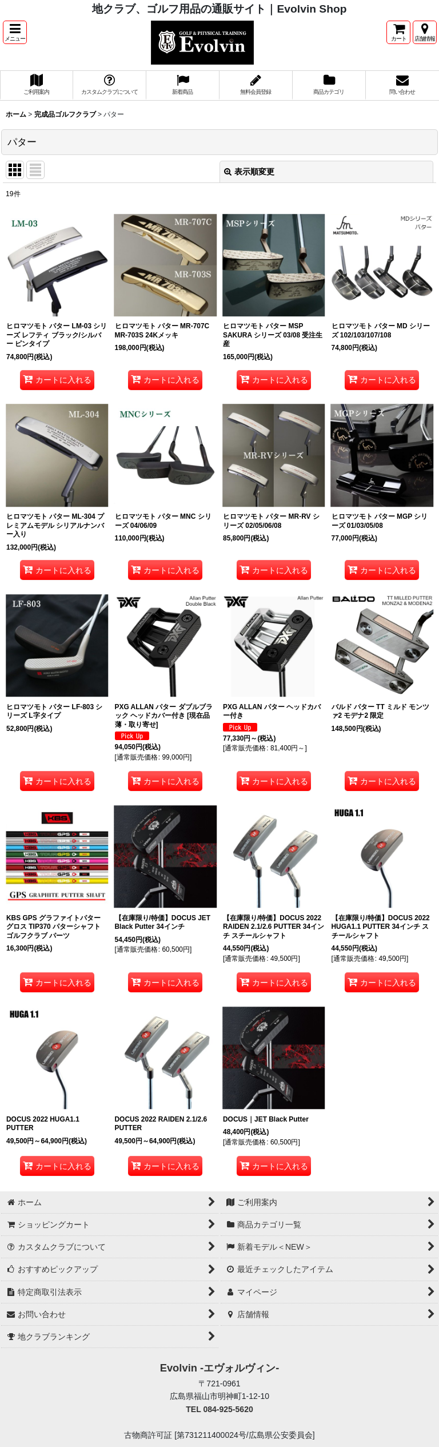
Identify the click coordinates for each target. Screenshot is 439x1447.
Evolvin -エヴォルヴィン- (220, 1368)
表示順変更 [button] (249, 171)
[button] (15, 32)
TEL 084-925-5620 (219, 1409)
